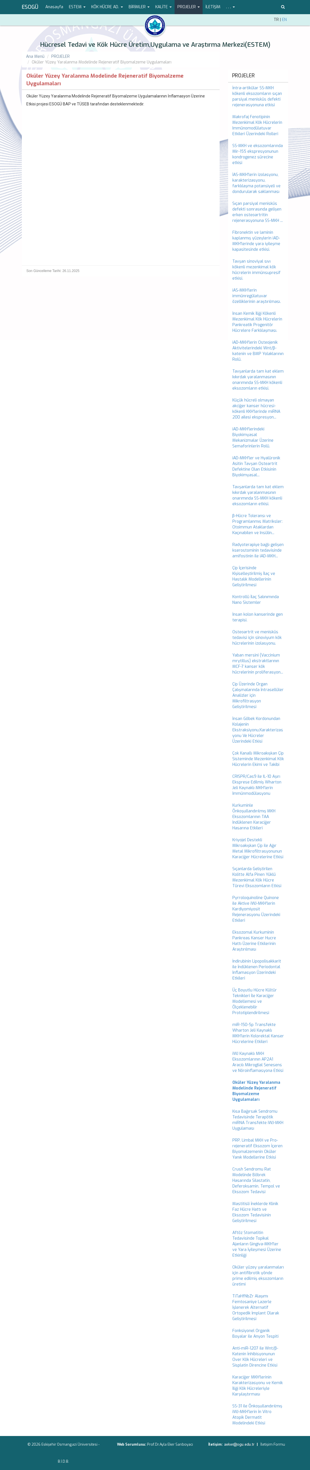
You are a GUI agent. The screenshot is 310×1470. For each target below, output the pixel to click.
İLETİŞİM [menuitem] (212, 7)
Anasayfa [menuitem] (54, 7)
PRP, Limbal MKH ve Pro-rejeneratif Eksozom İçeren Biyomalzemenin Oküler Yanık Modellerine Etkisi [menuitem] (257, 1149)
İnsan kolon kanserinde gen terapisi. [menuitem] (257, 617)
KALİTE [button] (163, 7)
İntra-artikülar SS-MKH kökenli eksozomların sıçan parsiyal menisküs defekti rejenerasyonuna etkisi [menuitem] (257, 96)
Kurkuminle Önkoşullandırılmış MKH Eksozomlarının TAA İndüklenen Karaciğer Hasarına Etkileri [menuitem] (253, 817)
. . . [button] (230, 7)
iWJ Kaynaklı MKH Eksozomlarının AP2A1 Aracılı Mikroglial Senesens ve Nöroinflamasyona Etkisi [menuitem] (257, 1062)
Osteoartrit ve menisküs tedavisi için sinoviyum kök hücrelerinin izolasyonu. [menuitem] (257, 637)
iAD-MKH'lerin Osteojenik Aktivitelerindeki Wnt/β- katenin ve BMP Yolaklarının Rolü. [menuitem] (258, 351)
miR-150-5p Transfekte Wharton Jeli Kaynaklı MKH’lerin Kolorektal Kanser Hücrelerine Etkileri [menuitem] (258, 1033)
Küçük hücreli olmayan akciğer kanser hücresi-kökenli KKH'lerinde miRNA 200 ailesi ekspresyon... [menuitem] (256, 409)
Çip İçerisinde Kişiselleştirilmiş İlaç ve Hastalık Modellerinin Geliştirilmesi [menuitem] (253, 576)
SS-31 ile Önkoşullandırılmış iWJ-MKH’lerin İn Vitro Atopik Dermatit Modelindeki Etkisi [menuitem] (257, 1414)
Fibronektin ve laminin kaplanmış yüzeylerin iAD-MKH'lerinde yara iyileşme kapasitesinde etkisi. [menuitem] (256, 241)
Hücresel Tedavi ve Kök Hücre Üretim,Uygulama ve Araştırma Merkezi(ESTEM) (155, 45)
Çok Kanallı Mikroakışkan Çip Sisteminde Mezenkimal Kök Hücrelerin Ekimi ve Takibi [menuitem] (258, 759)
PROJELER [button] (188, 7)
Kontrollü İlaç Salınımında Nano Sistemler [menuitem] (255, 599)
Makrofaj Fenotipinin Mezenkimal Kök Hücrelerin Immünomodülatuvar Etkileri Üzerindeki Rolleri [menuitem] (257, 125)
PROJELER (60, 56)
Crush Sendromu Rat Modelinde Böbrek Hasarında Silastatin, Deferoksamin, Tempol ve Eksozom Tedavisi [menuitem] (256, 1181)
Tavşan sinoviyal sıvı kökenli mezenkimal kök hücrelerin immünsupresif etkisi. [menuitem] (256, 270)
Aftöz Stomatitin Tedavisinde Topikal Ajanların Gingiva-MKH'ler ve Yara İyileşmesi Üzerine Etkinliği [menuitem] (256, 1244)
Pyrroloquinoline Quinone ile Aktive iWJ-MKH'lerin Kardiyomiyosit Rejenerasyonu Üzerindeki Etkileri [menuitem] (256, 909)
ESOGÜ (30, 7)
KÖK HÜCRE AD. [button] (107, 7)
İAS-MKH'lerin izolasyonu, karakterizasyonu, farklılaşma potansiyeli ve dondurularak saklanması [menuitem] (256, 183)
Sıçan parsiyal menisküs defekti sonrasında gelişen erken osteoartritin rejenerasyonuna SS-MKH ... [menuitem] (257, 212)
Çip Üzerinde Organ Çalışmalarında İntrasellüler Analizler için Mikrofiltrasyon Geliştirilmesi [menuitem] (258, 695)
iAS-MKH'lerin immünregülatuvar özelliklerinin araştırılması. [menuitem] (256, 296)
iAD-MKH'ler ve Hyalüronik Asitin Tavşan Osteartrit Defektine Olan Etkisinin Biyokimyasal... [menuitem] (256, 466)
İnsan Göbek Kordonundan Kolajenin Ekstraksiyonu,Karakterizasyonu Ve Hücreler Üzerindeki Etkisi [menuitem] (257, 730)
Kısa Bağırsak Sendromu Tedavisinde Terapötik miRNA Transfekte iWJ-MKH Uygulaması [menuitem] (257, 1120)
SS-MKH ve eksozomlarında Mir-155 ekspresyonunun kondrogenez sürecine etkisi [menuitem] (257, 154)
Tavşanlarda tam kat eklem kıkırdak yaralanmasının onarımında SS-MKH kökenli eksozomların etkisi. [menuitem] (258, 380)
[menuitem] (258, 1091)
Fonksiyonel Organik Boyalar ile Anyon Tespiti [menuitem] (255, 1333)
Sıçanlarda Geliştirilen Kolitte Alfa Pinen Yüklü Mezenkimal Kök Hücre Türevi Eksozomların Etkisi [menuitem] (256, 877)
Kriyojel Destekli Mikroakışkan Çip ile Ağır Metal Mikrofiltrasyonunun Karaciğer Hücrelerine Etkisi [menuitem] (257, 848)
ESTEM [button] (77, 7)
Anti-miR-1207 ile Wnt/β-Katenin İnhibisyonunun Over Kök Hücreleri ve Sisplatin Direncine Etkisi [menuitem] (255, 1357)
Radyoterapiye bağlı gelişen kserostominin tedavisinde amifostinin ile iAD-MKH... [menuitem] (258, 550)
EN (284, 19)
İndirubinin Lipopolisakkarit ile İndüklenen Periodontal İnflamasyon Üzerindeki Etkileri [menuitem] (256, 970)
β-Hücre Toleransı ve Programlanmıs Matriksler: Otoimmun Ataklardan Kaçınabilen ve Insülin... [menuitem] (257, 524)
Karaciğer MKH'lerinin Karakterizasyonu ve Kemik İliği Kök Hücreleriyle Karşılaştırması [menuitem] (257, 1386)
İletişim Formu (272, 1444)
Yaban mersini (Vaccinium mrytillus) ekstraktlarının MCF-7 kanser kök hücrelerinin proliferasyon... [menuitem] (257, 664)
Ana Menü (35, 56)
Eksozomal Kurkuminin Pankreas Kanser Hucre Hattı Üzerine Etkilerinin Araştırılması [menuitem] (254, 941)
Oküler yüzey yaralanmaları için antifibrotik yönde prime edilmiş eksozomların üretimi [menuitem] (258, 1276)
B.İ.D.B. (63, 1461)
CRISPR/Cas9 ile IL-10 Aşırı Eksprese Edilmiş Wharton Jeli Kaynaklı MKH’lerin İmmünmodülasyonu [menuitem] (256, 785)
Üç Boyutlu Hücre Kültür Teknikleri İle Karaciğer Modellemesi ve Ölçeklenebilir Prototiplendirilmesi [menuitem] (254, 1001)
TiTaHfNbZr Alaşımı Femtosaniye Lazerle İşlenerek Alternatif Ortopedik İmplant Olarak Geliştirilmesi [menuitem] (255, 1307)
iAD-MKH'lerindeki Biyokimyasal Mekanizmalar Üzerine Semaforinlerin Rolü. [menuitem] (252, 437)
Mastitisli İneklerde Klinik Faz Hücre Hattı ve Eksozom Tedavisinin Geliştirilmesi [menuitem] (255, 1212)
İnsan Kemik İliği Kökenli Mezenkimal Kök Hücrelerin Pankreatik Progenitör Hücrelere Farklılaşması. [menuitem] (257, 322)
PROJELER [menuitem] (243, 75)
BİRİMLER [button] (139, 7)
